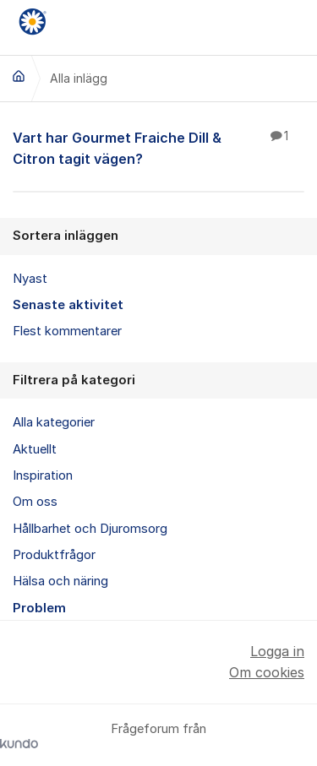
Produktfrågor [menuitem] (54, 554)
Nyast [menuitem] (30, 278)
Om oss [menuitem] (35, 501)
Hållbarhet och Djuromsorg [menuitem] (90, 528)
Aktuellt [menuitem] (35, 449)
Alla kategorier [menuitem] (54, 422)
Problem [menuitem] (39, 608)
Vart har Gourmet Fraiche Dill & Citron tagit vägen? (158, 147)
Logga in (277, 651)
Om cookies (266, 672)
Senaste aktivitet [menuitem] (68, 304)
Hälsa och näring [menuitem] (60, 581)
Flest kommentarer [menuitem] (67, 331)
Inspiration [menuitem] (43, 475)
